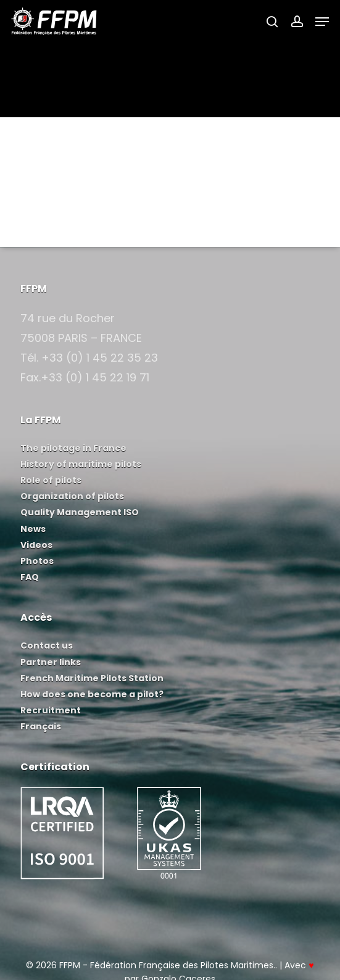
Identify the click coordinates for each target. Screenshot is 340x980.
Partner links (50, 662)
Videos (36, 545)
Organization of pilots (72, 496)
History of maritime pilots (80, 464)
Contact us (46, 645)
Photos (37, 561)
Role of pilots (50, 480)
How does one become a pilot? (92, 694)
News (33, 529)
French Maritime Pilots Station (92, 678)
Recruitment (50, 710)
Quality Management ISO (79, 512)
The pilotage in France (73, 448)
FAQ (29, 577)
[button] (322, 21)
